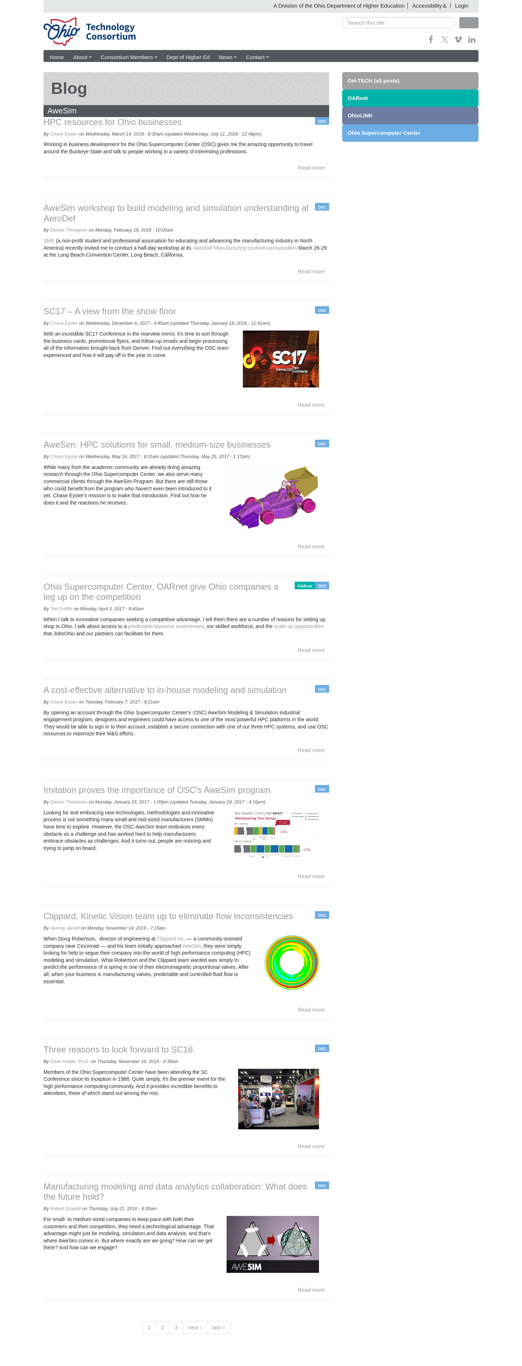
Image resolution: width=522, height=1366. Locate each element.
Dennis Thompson (68, 230)
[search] (398, 22)
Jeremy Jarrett (64, 928)
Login (461, 6)
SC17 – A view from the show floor (110, 311)
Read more (311, 168)
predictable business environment (166, 627)
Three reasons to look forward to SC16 (118, 1049)
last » (218, 1327)
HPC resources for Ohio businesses (113, 122)
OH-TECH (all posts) (373, 81)
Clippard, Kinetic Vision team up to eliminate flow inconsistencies (168, 916)
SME (49, 241)
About (82, 57)
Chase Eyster (64, 134)
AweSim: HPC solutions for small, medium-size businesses (157, 444)
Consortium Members (128, 57)
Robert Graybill (65, 1209)
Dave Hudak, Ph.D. (70, 1061)
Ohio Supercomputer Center (384, 133)
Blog (69, 88)
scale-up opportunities (299, 627)
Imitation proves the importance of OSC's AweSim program (157, 790)
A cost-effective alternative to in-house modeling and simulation (165, 690)
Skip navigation (20, 6)
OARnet (305, 586)
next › (195, 1327)
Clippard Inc (170, 939)
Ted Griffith (61, 608)
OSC (322, 121)
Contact (256, 57)
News (227, 57)
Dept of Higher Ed (187, 57)
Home (56, 57)
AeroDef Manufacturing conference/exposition (245, 248)
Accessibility (427, 6)
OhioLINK (360, 115)
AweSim (191, 946)
